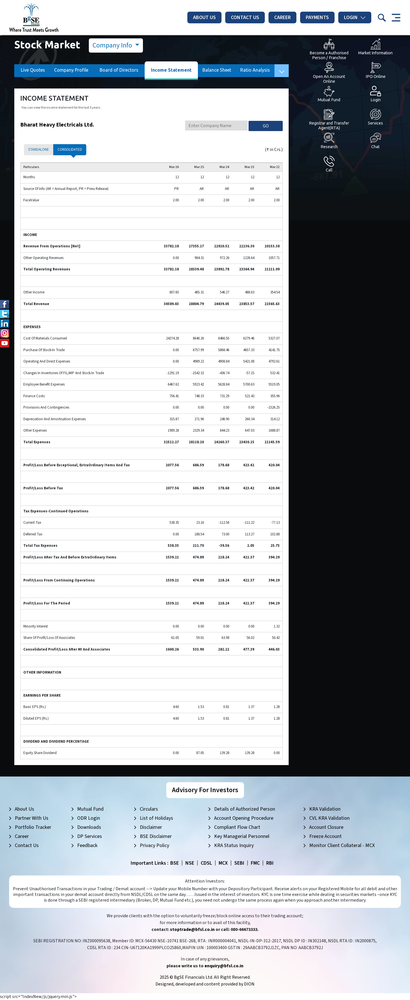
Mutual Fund (90, 809)
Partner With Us (31, 818)
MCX (223, 863)
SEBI (239, 863)
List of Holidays (156, 818)
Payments (317, 17)
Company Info (113, 45)
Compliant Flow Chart (237, 827)
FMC (255, 863)
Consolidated (70, 149)
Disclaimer (151, 827)
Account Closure (326, 827)
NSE (189, 863)
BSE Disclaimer (156, 836)
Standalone (38, 149)
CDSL (206, 863)
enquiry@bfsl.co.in (223, 966)
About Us (204, 17)
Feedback (87, 845)
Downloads (89, 827)
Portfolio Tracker (33, 827)
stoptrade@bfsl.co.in (192, 929)
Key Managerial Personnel (241, 836)
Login (355, 17)
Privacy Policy (154, 845)
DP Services (89, 836)
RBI (270, 863)
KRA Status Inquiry (234, 845)
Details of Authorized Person (244, 809)
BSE (174, 863)
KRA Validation (325, 809)
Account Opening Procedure (243, 818)
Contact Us (245, 17)
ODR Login (88, 818)
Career (282, 17)
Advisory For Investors (205, 790)
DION (249, 984)
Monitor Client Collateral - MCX (342, 845)
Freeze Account (325, 836)
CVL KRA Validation (329, 818)
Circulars (149, 809)
